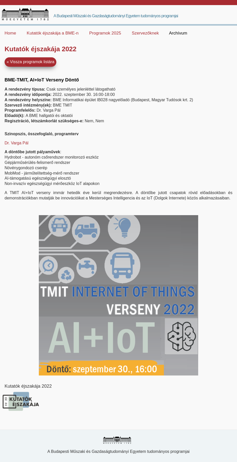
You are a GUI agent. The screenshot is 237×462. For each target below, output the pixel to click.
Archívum (178, 33)
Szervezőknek (145, 33)
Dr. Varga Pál (16, 143)
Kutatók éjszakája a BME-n (52, 33)
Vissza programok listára (32, 62)
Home (10, 33)
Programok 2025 (105, 33)
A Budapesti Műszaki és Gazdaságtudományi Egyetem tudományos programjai (116, 16)
